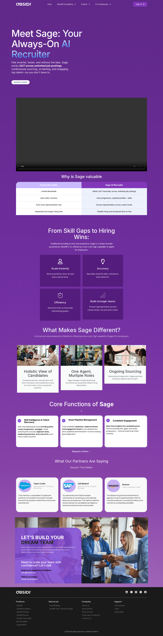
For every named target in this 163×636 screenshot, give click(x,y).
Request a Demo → (81, 452)
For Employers (103, 4)
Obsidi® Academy (66, 4)
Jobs (49, 4)
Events (85, 4)
